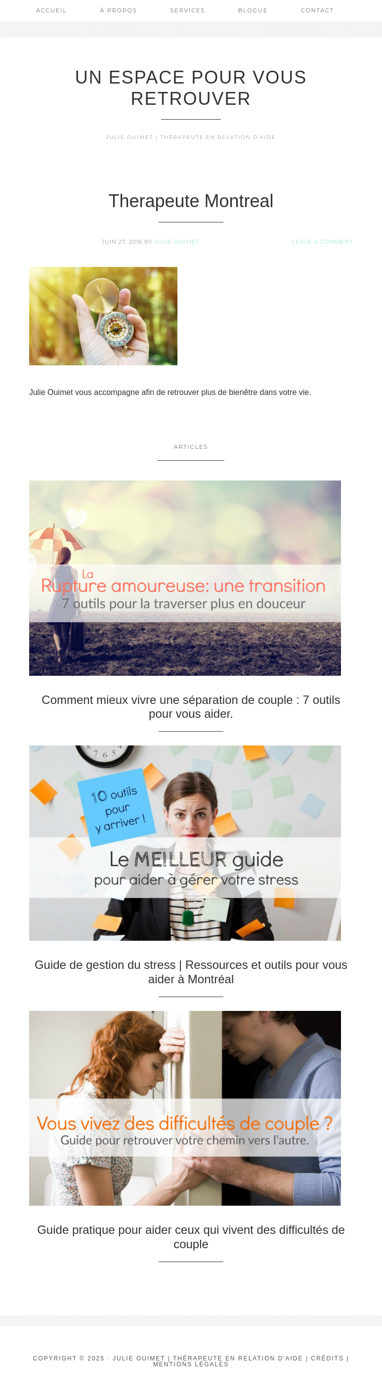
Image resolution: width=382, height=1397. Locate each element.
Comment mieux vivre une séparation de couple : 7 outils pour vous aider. (191, 707)
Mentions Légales (191, 1364)
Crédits (327, 1358)
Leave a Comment (322, 241)
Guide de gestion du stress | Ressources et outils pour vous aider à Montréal (191, 972)
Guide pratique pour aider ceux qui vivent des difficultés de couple (191, 1237)
